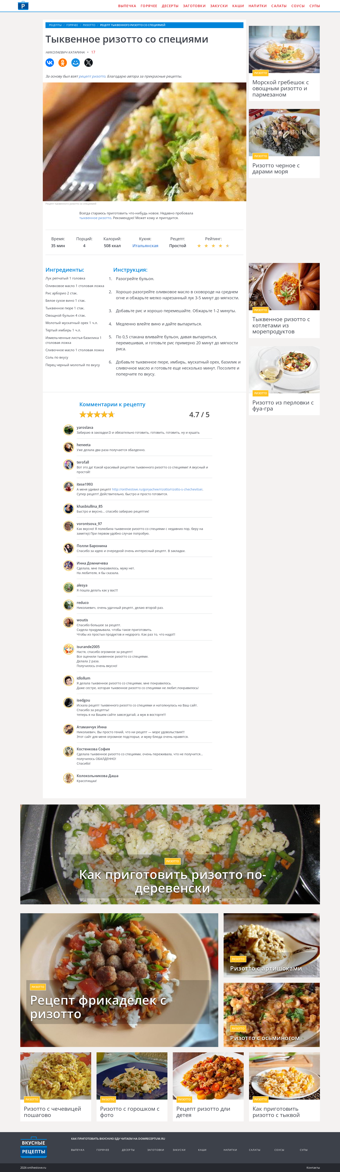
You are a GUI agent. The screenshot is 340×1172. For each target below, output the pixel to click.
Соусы (298, 6)
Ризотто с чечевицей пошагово (52, 1112)
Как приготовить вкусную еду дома (23, 5)
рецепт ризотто (92, 76)
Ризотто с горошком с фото (129, 1112)
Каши (238, 6)
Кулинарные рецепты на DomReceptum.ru (33, 1147)
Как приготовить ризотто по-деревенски (172, 881)
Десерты (170, 6)
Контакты (313, 1168)
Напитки (258, 6)
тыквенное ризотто (95, 218)
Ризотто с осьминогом (265, 1037)
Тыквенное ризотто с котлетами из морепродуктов (281, 325)
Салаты (279, 6)
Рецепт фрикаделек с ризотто (98, 1006)
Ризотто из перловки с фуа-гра (283, 405)
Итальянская (145, 245)
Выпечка (127, 6)
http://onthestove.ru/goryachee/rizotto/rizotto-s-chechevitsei (157, 489)
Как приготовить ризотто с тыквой (276, 1112)
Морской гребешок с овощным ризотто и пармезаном (280, 88)
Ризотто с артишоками (266, 968)
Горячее (149, 6)
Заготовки (194, 6)
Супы (314, 6)
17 (93, 52)
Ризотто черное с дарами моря (276, 168)
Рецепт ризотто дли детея (203, 1112)
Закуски (219, 6)
